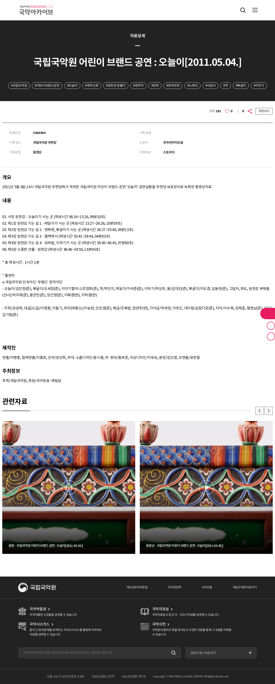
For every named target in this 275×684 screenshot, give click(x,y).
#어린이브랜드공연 (47, 85)
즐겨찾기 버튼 (271, 326)
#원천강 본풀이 (115, 85)
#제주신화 (91, 85)
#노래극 (192, 85)
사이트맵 (206, 587)
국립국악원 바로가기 (245, 587)
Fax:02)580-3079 (133, 676)
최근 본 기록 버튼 (271, 336)
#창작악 (138, 85)
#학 (225, 85)
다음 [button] (269, 411)
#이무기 (259, 85)
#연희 (155, 85)
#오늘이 (72, 85)
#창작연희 (172, 85)
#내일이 (210, 85)
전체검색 (243, 10)
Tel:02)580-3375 (103, 676)
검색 (173, 653)
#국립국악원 (19, 85)
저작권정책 (174, 587)
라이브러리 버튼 (267, 313)
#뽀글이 (241, 85)
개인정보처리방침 (136, 587)
